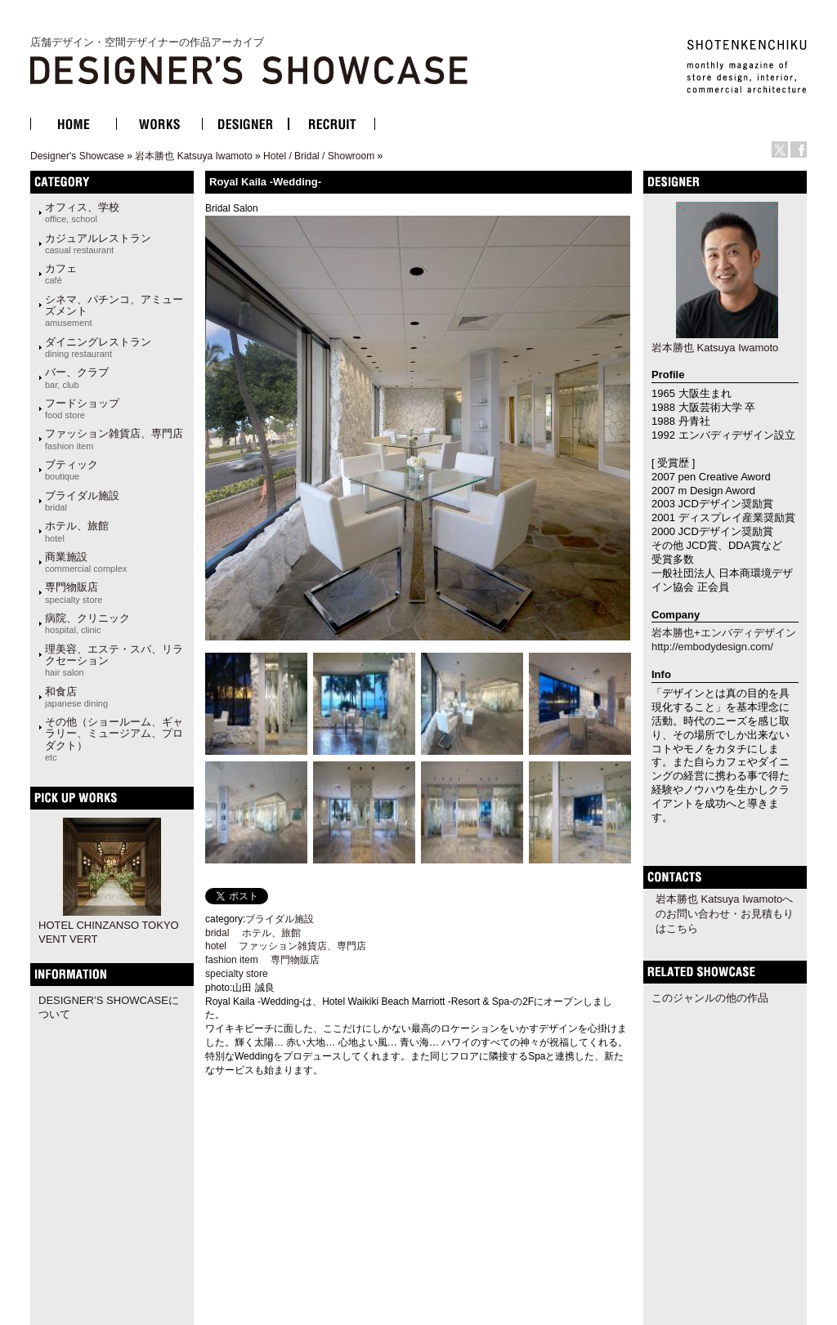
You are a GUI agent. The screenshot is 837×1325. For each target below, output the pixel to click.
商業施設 (86, 562)
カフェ (61, 273)
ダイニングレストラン (98, 347)
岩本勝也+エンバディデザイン (723, 633)
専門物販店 (73, 592)
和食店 (76, 696)
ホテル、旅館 (77, 531)
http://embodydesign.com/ (712, 646)
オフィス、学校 (82, 212)
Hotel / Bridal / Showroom (318, 156)
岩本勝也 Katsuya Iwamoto (193, 156)
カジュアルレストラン (98, 243)
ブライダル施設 (82, 500)
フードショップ (82, 408)
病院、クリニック (87, 623)
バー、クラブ (77, 377)
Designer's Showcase (77, 156)
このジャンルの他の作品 (709, 998)
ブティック (71, 469)
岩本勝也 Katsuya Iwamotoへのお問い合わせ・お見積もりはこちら (725, 914)
